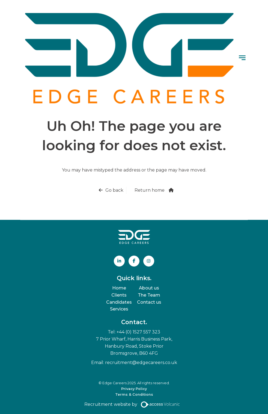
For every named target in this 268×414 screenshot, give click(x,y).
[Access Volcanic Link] (160, 404)
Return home (150, 190)
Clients (119, 295)
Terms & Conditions (134, 394)
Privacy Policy (134, 389)
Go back (114, 190)
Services (119, 309)
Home (119, 288)
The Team (149, 295)
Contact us (149, 302)
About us (149, 288)
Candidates (119, 302)
